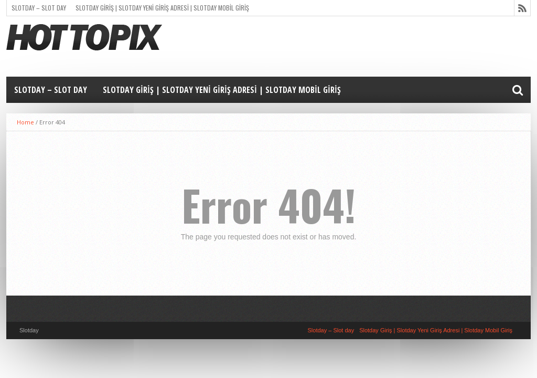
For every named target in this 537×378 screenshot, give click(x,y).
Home (25, 122)
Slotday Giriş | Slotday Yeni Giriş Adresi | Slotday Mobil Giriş (162, 7)
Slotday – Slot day (39, 7)
